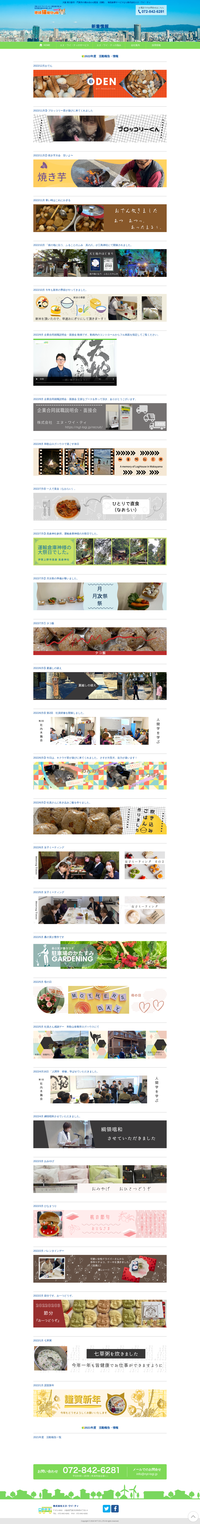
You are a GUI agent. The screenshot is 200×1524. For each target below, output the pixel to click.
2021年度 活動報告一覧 (47, 1437)
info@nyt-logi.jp (147, 1474)
